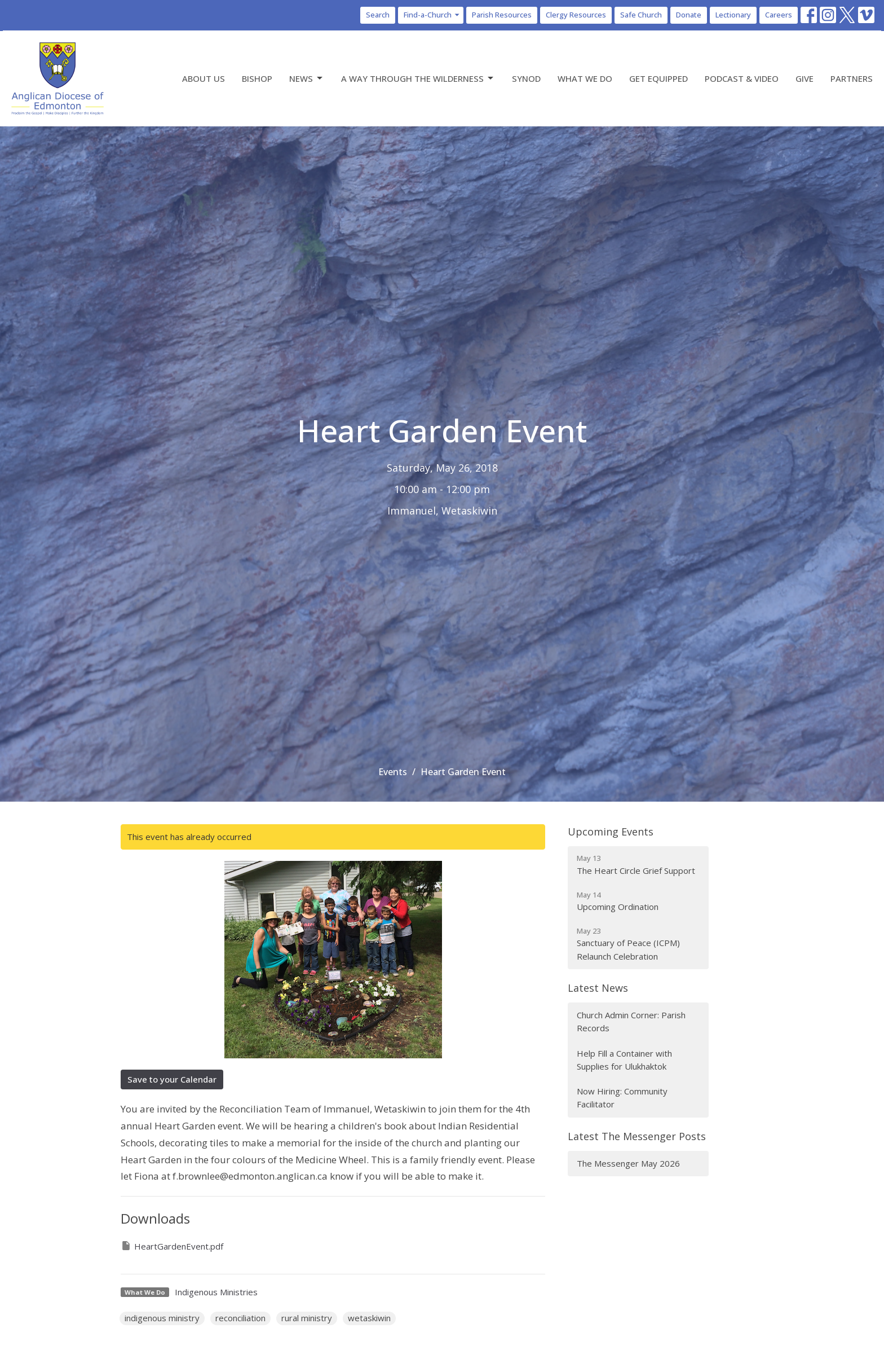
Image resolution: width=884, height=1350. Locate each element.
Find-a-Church (432, 15)
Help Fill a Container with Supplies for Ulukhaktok (624, 1060)
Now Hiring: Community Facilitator (622, 1097)
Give (804, 78)
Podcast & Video (742, 78)
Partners (851, 78)
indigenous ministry (162, 1317)
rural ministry (306, 1317)
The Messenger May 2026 (628, 1163)
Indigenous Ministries (216, 1292)
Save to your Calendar (171, 1079)
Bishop (257, 78)
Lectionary (733, 15)
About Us (203, 78)
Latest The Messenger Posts (637, 1136)
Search (378, 15)
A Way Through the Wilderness (418, 79)
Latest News (598, 988)
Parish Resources (502, 15)
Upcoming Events (610, 831)
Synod (526, 78)
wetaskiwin (369, 1317)
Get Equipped (658, 78)
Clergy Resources (576, 15)
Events (392, 772)
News (306, 79)
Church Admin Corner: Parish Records (631, 1021)
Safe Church (641, 15)
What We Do (585, 78)
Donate (688, 15)
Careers (778, 15)
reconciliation (240, 1317)
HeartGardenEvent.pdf (172, 1246)
